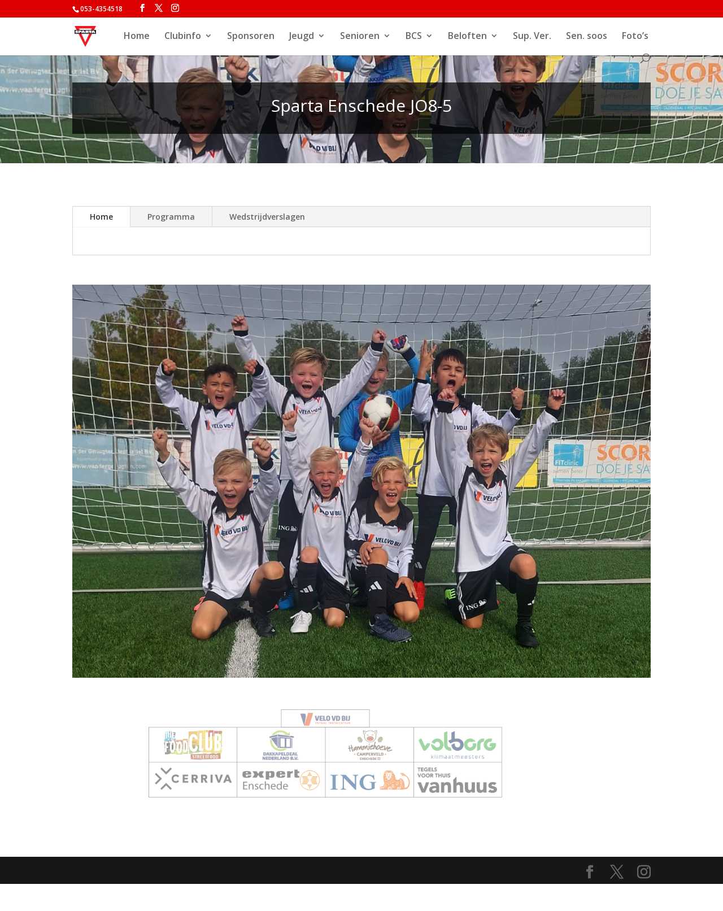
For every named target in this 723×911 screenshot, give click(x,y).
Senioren (360, 37)
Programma (171, 216)
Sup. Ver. (532, 37)
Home (137, 37)
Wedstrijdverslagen (267, 216)
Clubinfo (182, 37)
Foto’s (635, 37)
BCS (414, 37)
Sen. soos (586, 37)
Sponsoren (251, 37)
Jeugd (301, 37)
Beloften (467, 37)
